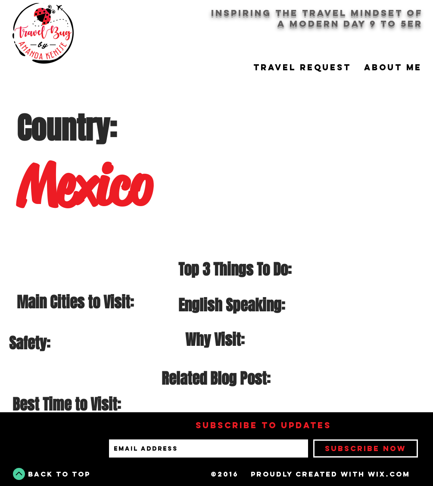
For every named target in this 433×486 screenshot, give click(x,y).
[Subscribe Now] (365, 448)
